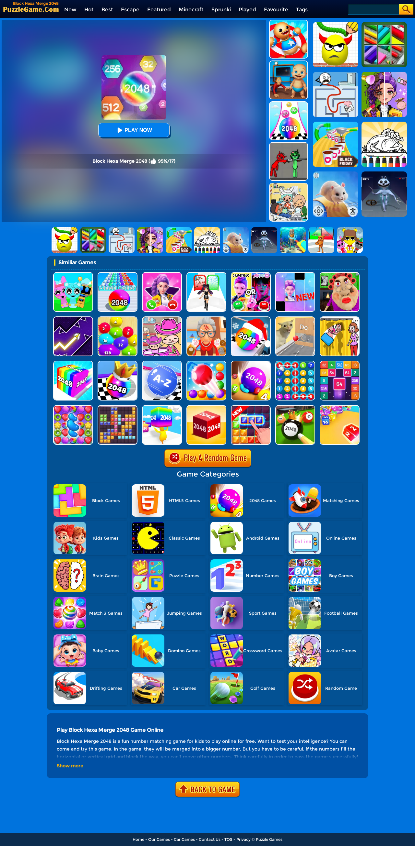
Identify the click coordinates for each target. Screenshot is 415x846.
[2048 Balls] (251, 363)
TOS (228, 839)
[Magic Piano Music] (295, 274)
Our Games (159, 839)
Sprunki (221, 9)
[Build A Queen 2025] (206, 274)
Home (138, 839)
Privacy (243, 839)
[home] (31, 9)
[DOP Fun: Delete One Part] (340, 318)
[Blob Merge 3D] (117, 318)
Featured (159, 9)
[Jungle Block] (251, 407)
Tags (302, 9)
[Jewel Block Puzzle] (117, 407)
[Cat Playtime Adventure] (206, 318)
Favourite (276, 9)
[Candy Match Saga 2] (73, 407)
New (70, 9)
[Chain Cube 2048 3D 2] (340, 407)
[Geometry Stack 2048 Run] (73, 363)
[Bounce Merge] (206, 363)
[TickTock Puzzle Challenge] (295, 318)
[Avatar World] (162, 318)
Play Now (133, 130)
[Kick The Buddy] (288, 22)
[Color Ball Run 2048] (288, 103)
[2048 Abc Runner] (162, 363)
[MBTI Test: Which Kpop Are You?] (251, 274)
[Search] (373, 9)
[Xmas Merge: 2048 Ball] (251, 318)
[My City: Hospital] (288, 185)
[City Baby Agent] (288, 62)
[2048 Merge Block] (340, 363)
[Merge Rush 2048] (162, 407)
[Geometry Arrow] (73, 318)
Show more (70, 766)
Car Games (184, 839)
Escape (130, 9)
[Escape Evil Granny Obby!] (340, 274)
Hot (89, 9)
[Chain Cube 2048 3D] (206, 407)
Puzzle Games (269, 839)
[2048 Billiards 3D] (295, 407)
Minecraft (191, 9)
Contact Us (209, 839)
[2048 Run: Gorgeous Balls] (117, 274)
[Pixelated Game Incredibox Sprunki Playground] (288, 144)
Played (247, 9)
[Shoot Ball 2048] (117, 363)
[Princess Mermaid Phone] (162, 274)
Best (107, 9)
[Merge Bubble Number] (295, 363)
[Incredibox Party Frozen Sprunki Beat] (73, 274)
